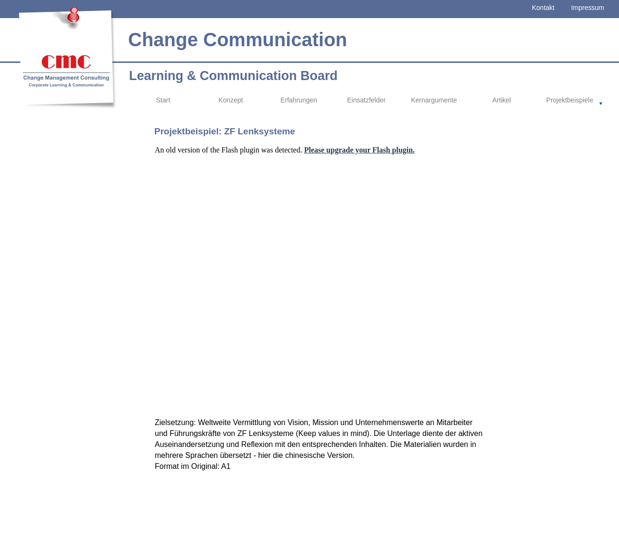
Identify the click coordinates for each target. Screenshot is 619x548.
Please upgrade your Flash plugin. (359, 150)
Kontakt (543, 7)
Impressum (587, 7)
